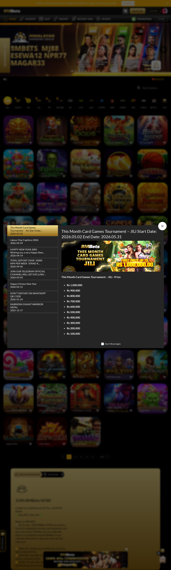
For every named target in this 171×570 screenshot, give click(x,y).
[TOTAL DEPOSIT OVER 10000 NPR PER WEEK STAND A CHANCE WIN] (32, 263)
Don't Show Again (113, 344)
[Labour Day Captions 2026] (32, 241)
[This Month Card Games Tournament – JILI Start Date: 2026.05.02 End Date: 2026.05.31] (32, 230)
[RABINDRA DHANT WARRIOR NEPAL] (32, 307)
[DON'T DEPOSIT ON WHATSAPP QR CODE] (32, 296)
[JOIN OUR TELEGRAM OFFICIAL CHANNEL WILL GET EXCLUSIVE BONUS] (32, 274)
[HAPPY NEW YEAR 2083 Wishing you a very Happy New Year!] (32, 252)
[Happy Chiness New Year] (32, 285)
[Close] (162, 226)
